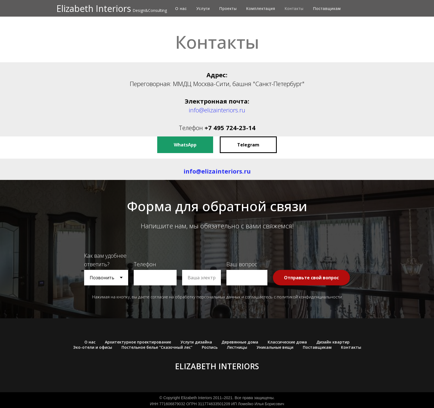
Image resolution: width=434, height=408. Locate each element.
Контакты (294, 8)
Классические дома (287, 342)
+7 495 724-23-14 (230, 127)
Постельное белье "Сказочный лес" (157, 347)
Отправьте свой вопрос (311, 278)
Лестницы (237, 347)
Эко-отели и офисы (92, 347)
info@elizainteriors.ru (217, 110)
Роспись (210, 347)
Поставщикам (327, 8)
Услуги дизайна (196, 342)
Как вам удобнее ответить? (105, 260)
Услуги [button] (203, 8)
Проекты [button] (228, 8)
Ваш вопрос (241, 264)
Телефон (192, 127)
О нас (181, 8)
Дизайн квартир (333, 342)
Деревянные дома (239, 342)
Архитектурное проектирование (138, 342)
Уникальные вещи (275, 347)
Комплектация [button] (260, 8)
